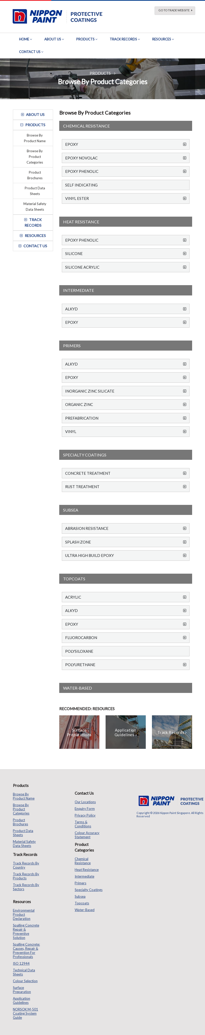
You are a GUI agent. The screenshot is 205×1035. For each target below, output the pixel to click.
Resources (161, 39)
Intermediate (84, 876)
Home (24, 39)
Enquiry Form (85, 809)
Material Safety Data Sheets (34, 206)
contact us (33, 246)
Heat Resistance (87, 870)
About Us (52, 39)
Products (85, 39)
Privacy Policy (85, 815)
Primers (80, 883)
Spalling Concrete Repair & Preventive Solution (26, 931)
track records (33, 222)
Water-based (85, 910)
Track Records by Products (26, 876)
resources (33, 235)
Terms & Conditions (83, 824)
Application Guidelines (21, 1000)
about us (33, 114)
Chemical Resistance (83, 861)
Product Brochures (34, 175)
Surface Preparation (22, 990)
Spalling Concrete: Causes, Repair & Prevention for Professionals (26, 950)
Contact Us (29, 52)
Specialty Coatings (88, 890)
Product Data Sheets (35, 191)
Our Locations (85, 802)
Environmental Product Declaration (24, 914)
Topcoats (82, 903)
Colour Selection (25, 981)
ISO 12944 (21, 963)
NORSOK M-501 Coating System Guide (25, 1013)
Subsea (80, 896)
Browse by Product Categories (35, 156)
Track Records (123, 39)
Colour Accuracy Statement (87, 835)
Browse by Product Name (35, 138)
